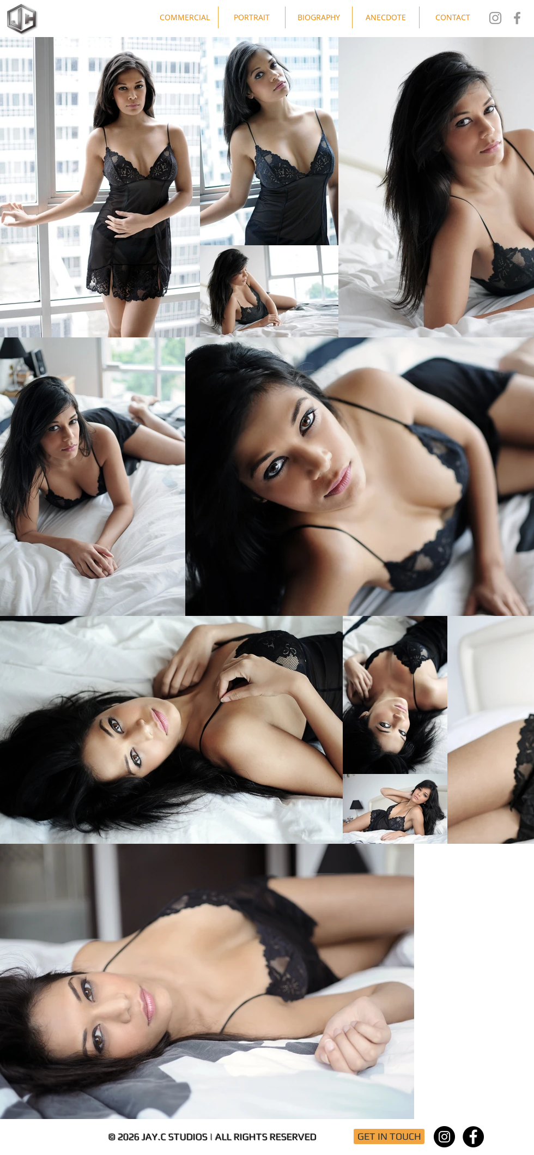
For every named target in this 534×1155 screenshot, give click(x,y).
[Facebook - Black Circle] (473, 1136)
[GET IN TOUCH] (389, 1136)
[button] (184, 17)
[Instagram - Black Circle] (444, 1136)
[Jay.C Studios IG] (495, 18)
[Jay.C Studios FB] (517, 18)
